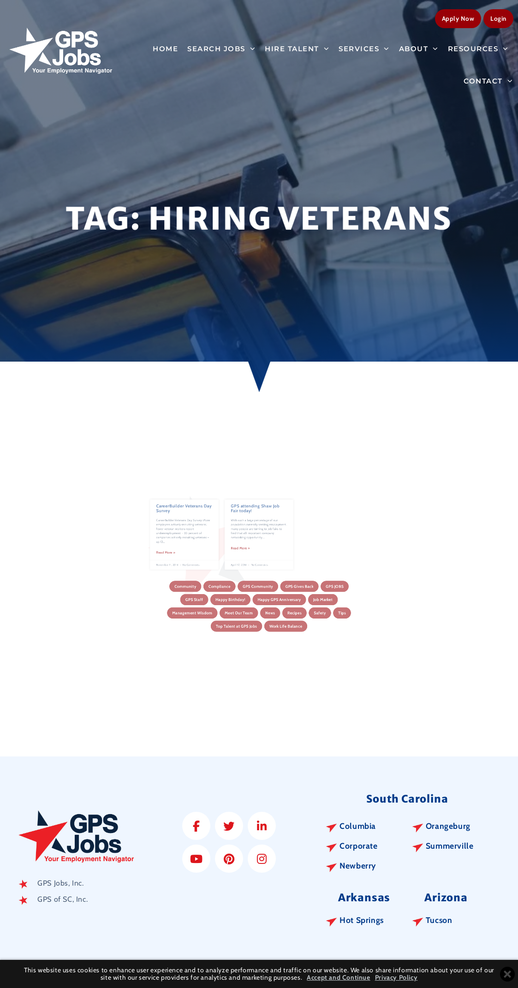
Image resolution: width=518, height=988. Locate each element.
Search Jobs (221, 47)
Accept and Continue (338, 977)
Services (364, 47)
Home (165, 46)
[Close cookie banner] (507, 974)
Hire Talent (297, 47)
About (419, 47)
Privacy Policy (396, 977)
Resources (478, 47)
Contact (488, 79)
